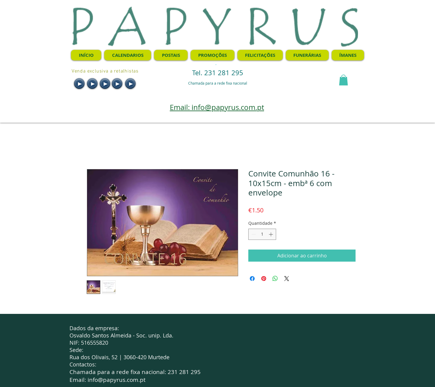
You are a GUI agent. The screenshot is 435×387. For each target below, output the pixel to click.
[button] (343, 80)
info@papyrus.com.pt (117, 380)
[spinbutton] (262, 234)
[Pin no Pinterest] (263, 278)
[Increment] (271, 234)
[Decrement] (253, 234)
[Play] (79, 83)
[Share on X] (286, 278)
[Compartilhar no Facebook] (252, 278)
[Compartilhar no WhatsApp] (275, 278)
